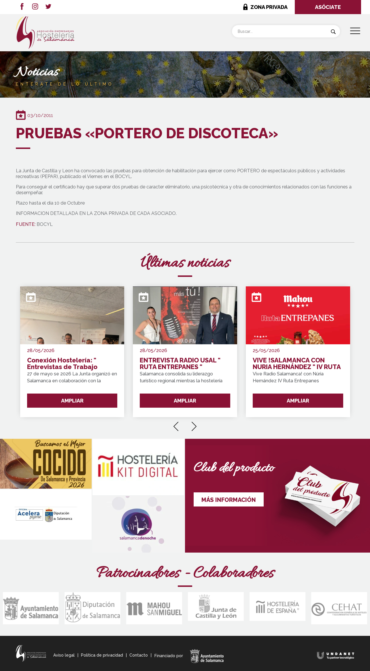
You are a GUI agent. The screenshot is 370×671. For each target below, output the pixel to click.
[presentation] (175, 424)
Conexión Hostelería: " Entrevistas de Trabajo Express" (62, 364)
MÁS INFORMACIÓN (228, 499)
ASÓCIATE (328, 7)
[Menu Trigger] (355, 31)
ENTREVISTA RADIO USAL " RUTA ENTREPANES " (180, 364)
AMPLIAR (72, 401)
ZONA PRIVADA (269, 7)
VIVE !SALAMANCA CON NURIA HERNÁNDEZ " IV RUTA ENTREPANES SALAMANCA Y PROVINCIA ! (297, 364)
